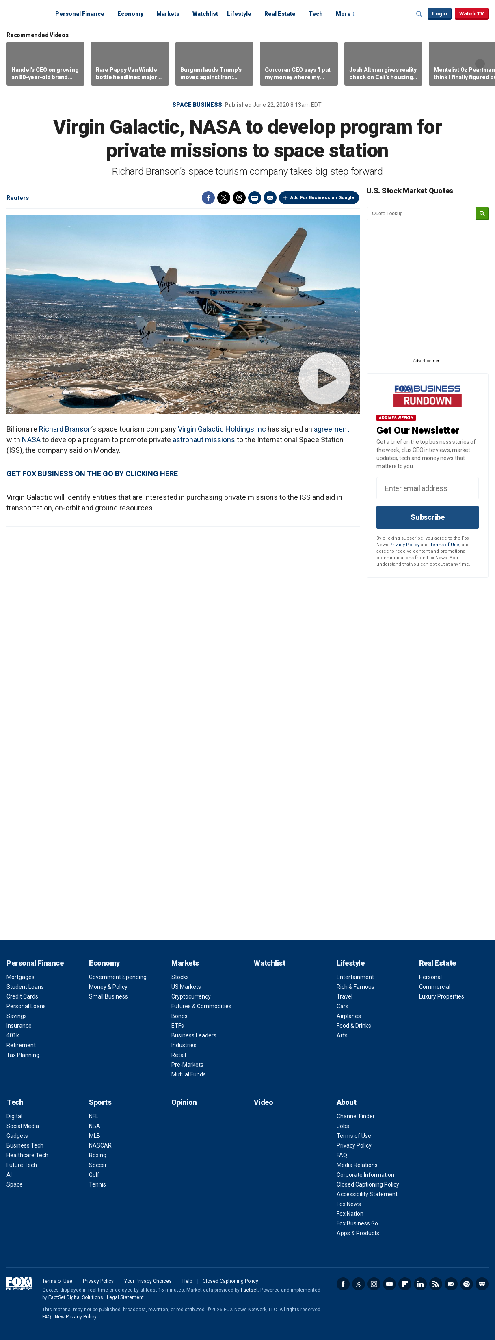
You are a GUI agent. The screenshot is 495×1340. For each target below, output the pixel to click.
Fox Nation (350, 1213)
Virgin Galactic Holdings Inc (222, 429)
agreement (331, 429)
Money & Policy (108, 986)
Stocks (180, 977)
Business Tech (24, 1145)
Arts (342, 1035)
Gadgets (17, 1136)
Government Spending (118, 977)
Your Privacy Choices (148, 1281)
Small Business (108, 996)
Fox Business (25, 13)
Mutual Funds (188, 1074)
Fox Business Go (357, 1223)
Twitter (223, 197)
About (347, 1102)
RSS (435, 1283)
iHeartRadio (482, 1283)
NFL (93, 1116)
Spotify (466, 1283)
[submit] (482, 213)
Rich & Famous (355, 986)
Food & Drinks (354, 1025)
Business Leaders (193, 1035)
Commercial (434, 986)
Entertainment (355, 977)
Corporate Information (365, 1174)
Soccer (98, 1165)
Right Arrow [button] (480, 64)
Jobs (343, 1126)
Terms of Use (444, 544)
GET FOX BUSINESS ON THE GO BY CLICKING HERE (92, 473)
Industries (184, 1045)
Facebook (208, 197)
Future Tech (21, 1165)
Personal (430, 977)
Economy (130, 14)
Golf (94, 1174)
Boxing (97, 1155)
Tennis (97, 1184)
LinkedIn (420, 1283)
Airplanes (349, 1016)
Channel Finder (356, 1116)
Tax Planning (22, 1055)
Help (187, 1281)
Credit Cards (22, 996)
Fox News (349, 1204)
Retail (178, 1055)
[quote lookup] (421, 213)
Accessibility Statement (367, 1194)
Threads (239, 197)
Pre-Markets (187, 1064)
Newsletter (451, 1283)
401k (12, 1035)
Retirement (21, 1045)
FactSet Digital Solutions (75, 1297)
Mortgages (20, 977)
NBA (94, 1126)
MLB (94, 1136)
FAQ (342, 1155)
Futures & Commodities (201, 1006)
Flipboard (404, 1283)
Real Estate (280, 14)
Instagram (373, 1283)
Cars (342, 1006)
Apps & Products (358, 1233)
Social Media (22, 1126)
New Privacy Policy (76, 1317)
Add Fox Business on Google (322, 197)
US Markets (186, 986)
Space (14, 1184)
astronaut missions (204, 439)
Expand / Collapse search (419, 14)
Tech (316, 14)
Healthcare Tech (27, 1155)
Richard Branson (65, 429)
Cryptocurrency (191, 996)
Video (263, 1102)
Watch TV (471, 14)
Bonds (179, 1016)
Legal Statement (125, 1297)
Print (254, 197)
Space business (197, 105)
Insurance (19, 1025)
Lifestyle (239, 14)
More (343, 14)
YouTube (389, 1283)
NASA (31, 439)
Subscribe (428, 517)
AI (9, 1174)
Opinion (184, 1102)
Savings (16, 1016)
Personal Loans (26, 1006)
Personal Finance (79, 14)
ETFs (177, 1025)
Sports (100, 1102)
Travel (344, 996)
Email (270, 197)
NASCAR (100, 1145)
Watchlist (205, 14)
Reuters (17, 198)
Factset (249, 1290)
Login (439, 14)
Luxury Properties (441, 996)
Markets (167, 14)
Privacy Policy (404, 544)
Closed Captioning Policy (368, 1184)
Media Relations (357, 1165)
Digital (14, 1116)
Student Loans (25, 986)
